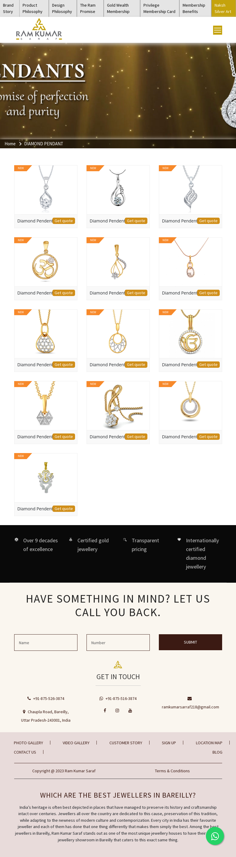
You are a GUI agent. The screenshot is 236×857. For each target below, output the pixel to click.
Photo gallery (28, 742)
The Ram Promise (88, 8)
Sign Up (169, 742)
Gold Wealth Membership (118, 8)
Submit (190, 642)
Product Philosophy (32, 8)
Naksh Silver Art (223, 8)
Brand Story (8, 8)
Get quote (64, 220)
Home (10, 144)
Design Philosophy (62, 8)
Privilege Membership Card (159, 8)
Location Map (209, 742)
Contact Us (25, 752)
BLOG (217, 752)
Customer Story (125, 742)
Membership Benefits (194, 8)
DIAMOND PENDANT (43, 144)
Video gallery (76, 742)
